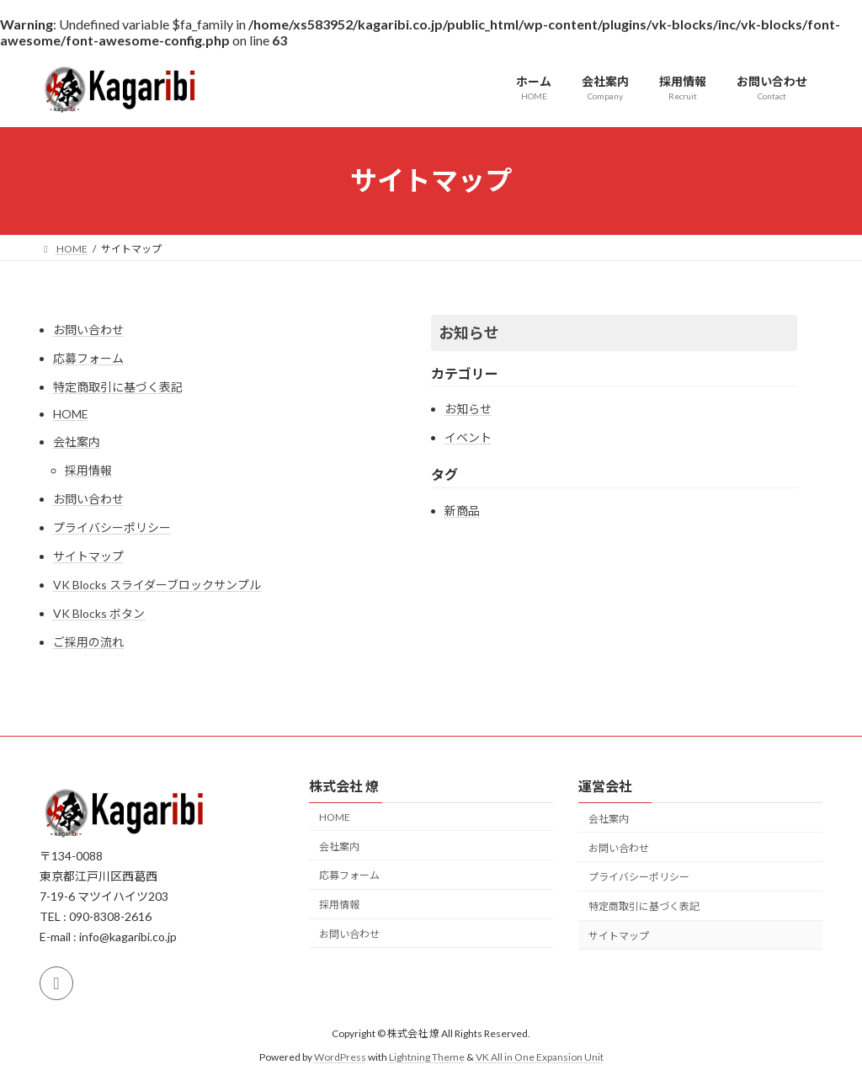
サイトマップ (88, 556)
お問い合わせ (88, 329)
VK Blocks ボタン (99, 613)
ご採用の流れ (88, 642)
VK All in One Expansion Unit (540, 1057)
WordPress (340, 1057)
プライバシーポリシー (112, 527)
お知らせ (469, 332)
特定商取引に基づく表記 (118, 387)
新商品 (462, 510)
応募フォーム (88, 358)
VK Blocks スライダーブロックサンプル (157, 585)
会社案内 (76, 441)
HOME (70, 414)
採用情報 (88, 470)
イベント (468, 437)
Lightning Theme (427, 1057)
